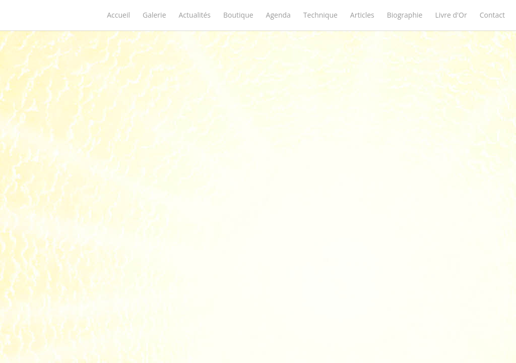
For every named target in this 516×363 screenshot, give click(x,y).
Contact (492, 15)
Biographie (405, 15)
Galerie (154, 15)
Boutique (238, 15)
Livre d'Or (451, 15)
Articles (362, 15)
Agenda (278, 15)
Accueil (118, 15)
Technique (320, 15)
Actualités (195, 15)
